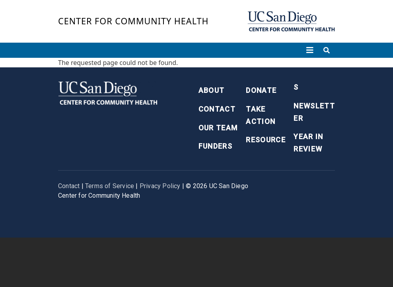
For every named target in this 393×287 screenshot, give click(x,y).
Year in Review (308, 142)
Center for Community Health (133, 21)
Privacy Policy (160, 186)
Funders (215, 146)
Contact (216, 109)
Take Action (260, 115)
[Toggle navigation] (310, 50)
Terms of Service (109, 186)
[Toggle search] (326, 50)
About (211, 90)
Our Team (218, 128)
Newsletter (314, 112)
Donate (261, 90)
